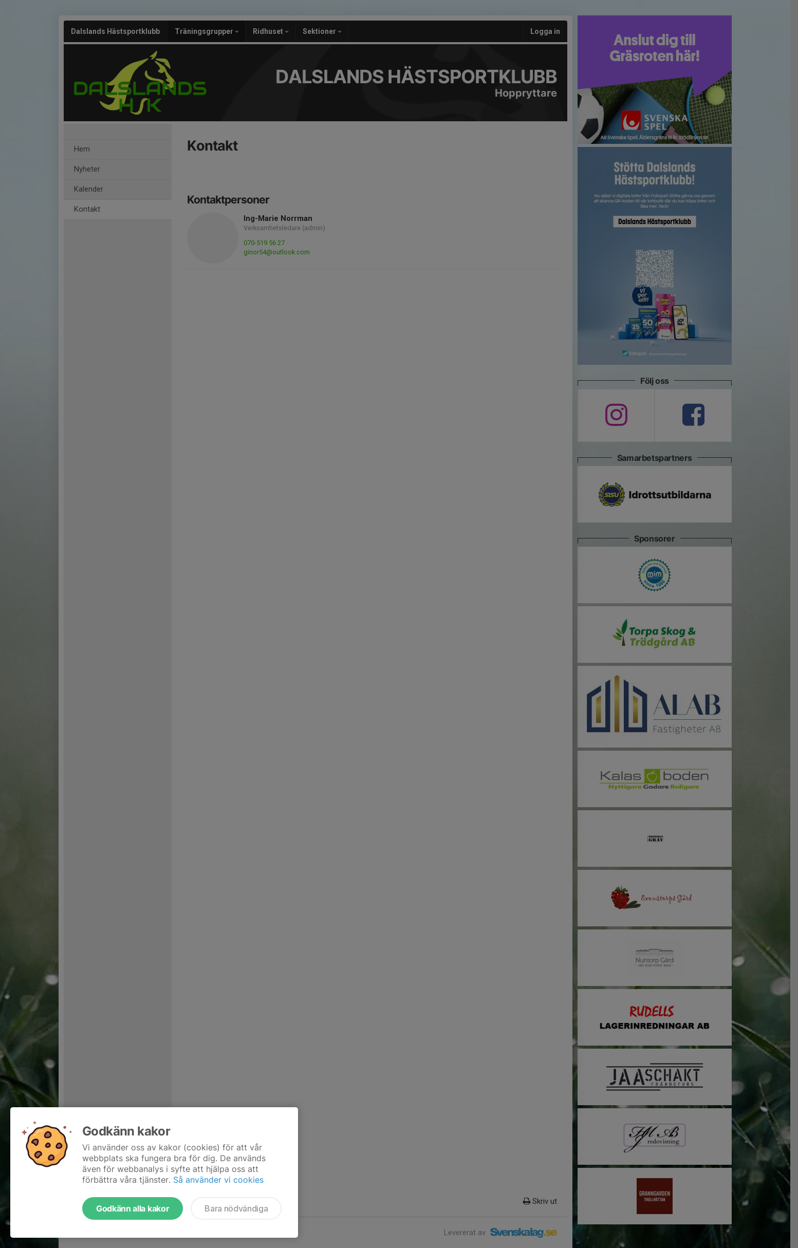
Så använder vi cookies (218, 1180)
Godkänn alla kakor (132, 1208)
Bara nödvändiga (236, 1208)
